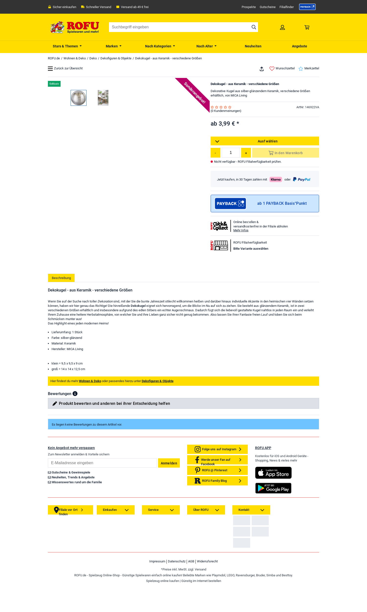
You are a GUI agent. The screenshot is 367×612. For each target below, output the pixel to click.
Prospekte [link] (249, 7)
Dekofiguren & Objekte (115, 58)
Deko (93, 58)
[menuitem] (67, 46)
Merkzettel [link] (308, 69)
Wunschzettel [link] (282, 69)
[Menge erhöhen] (246, 153)
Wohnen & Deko (75, 58)
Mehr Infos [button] (240, 230)
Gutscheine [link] (268, 7)
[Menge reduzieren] (215, 153)
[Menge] (231, 153)
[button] (75, 458)
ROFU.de (54, 58)
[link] (307, 7)
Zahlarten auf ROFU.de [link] (250, 589)
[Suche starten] (254, 27)
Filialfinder (287, 7)
